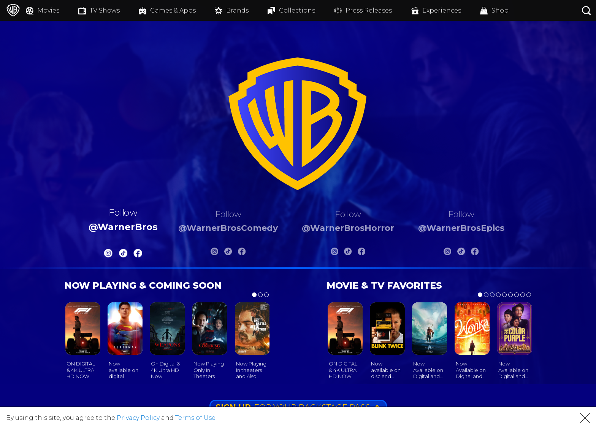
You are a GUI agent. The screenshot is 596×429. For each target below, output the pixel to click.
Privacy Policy (138, 417)
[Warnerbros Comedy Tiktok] (228, 253)
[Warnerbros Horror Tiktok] (348, 253)
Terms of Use (195, 417)
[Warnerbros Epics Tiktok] (461, 253)
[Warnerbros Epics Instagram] (447, 253)
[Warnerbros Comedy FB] (242, 253)
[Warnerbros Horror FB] (361, 253)
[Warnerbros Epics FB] (475, 253)
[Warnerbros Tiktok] (123, 255)
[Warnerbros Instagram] (108, 255)
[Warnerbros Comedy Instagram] (214, 253)
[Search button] (586, 10)
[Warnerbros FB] (138, 255)
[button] (585, 418)
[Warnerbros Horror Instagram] (334, 253)
